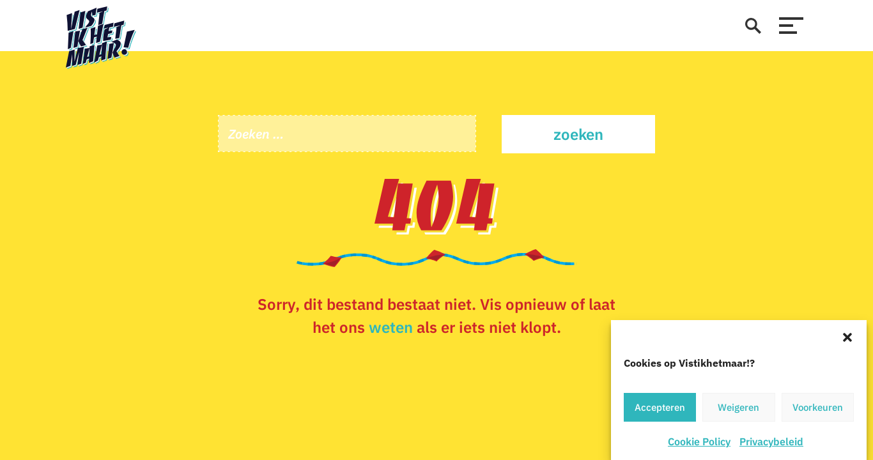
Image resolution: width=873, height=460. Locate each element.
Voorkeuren (817, 408)
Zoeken (578, 134)
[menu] (791, 26)
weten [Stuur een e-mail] (391, 327)
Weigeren (738, 408)
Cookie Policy (699, 442)
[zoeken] (753, 26)
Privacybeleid (771, 442)
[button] (847, 336)
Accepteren (660, 408)
